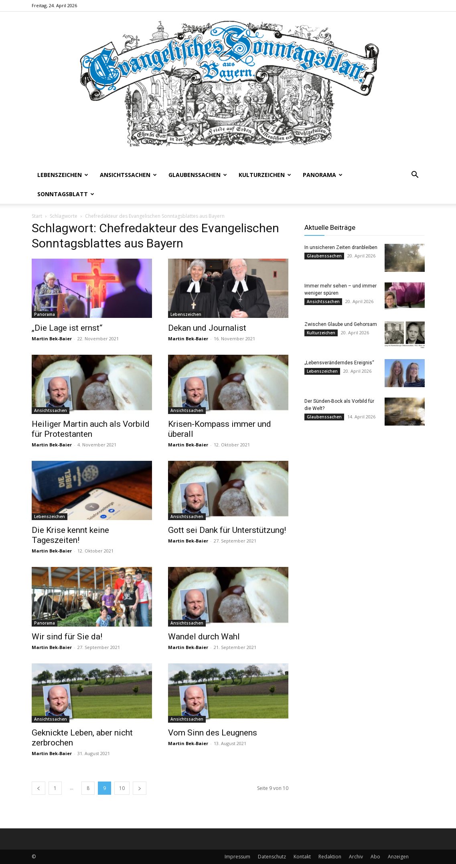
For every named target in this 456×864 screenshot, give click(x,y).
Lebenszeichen (62, 175)
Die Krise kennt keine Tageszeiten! (70, 535)
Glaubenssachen (197, 175)
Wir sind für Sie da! (67, 636)
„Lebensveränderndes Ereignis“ (339, 363)
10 (122, 788)
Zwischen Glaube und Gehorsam (340, 324)
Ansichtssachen (128, 175)
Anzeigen (398, 856)
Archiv (356, 856)
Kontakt (302, 856)
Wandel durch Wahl (204, 636)
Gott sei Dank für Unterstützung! (227, 530)
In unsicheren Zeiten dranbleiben (340, 247)
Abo (375, 856)
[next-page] (139, 788)
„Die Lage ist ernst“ (67, 328)
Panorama (323, 175)
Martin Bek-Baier (52, 339)
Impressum (237, 856)
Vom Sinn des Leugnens (212, 732)
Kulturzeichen (265, 175)
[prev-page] (38, 788)
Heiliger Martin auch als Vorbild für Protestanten (91, 429)
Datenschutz (272, 856)
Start (37, 216)
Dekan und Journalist (207, 328)
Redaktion (329, 856)
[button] (415, 175)
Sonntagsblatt (65, 194)
